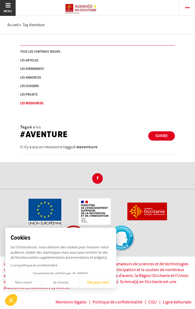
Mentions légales (71, 301)
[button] (11, 300)
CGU (152, 301)
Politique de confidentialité (117, 301)
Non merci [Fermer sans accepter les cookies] (23, 282)
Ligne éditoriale (177, 301)
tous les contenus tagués (40, 52)
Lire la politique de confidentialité (34, 265)
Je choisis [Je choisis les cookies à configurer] (60, 282)
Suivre (161, 136)
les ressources (31, 103)
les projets (29, 94)
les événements (32, 69)
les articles (29, 60)
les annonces (30, 77)
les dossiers (29, 86)
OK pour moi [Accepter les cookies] (98, 282)
